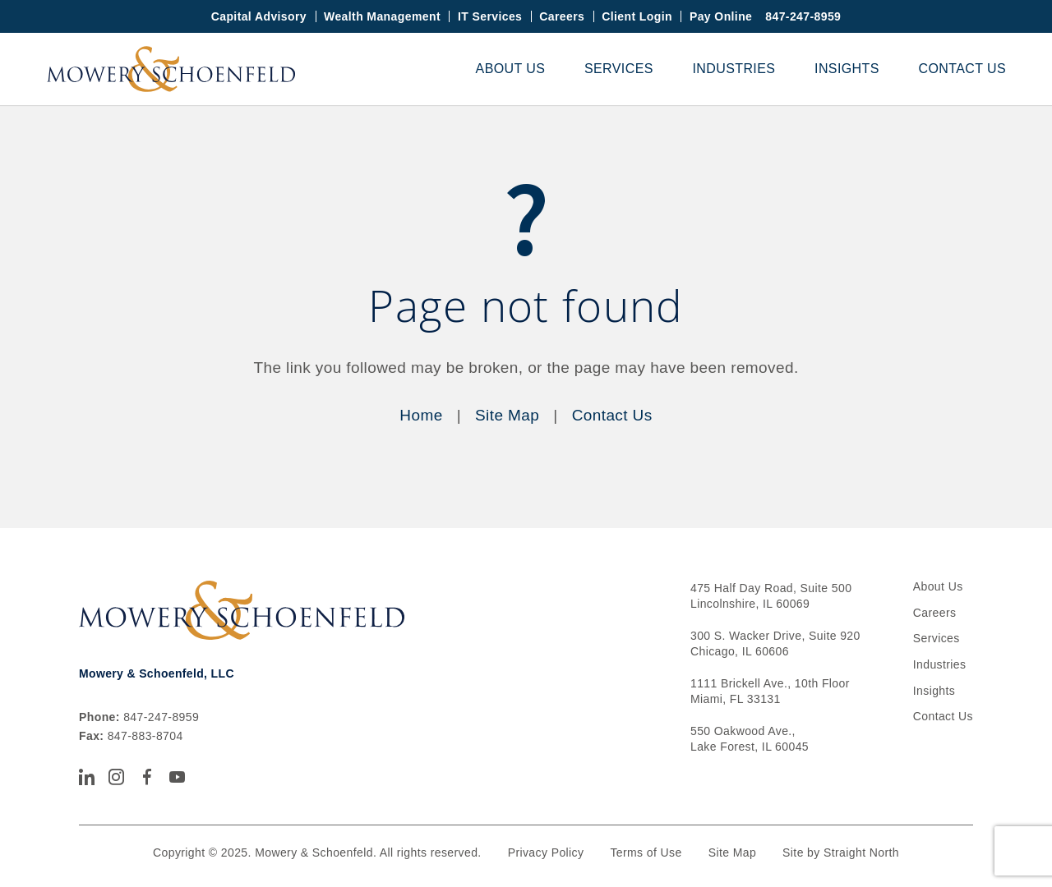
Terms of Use (645, 852)
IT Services (490, 16)
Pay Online (721, 16)
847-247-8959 (803, 16)
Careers (561, 16)
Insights (846, 69)
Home (420, 415)
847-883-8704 (145, 735)
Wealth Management (382, 16)
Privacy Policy (546, 852)
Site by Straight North (840, 852)
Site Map (507, 415)
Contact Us (962, 69)
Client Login (637, 16)
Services (618, 69)
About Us (511, 69)
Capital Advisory (259, 16)
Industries (733, 69)
